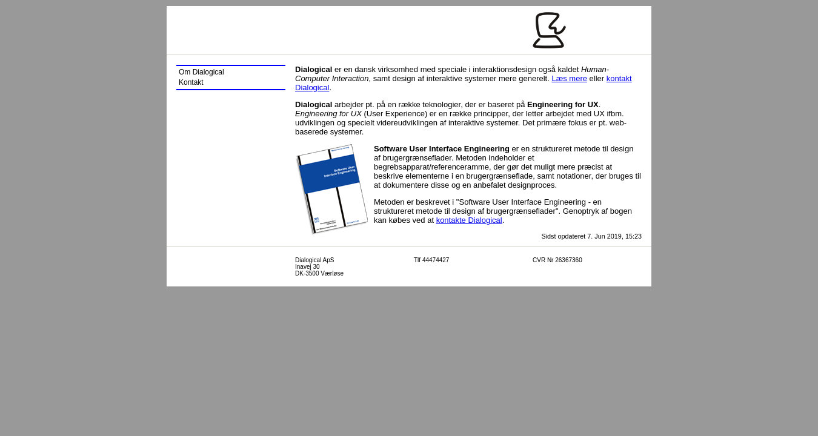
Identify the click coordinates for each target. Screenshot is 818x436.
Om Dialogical (201, 72)
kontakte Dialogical (469, 220)
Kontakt (191, 82)
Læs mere (569, 78)
